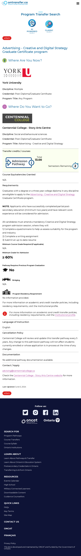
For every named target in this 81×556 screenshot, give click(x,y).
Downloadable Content (15, 493)
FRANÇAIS (10, 535)
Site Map (8, 515)
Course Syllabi (10, 444)
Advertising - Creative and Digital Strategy (52, 194)
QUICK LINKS (11, 503)
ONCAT (8, 528)
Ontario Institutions (13, 447)
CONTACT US (11, 521)
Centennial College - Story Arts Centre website (38, 375)
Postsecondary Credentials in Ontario (21, 466)
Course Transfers (12, 440)
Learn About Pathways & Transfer (19, 458)
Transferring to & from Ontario (18, 470)
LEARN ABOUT (12, 454)
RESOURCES (11, 476)
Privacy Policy (10, 543)
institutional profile (65, 315)
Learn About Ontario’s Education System (22, 462)
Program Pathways (13, 436)
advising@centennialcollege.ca (18, 371)
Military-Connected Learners (17, 489)
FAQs (6, 507)
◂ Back (7, 38)
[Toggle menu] (78, 3)
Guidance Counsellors (14, 496)
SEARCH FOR (11, 431)
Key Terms (9, 511)
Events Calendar (11, 481)
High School (9, 485)
